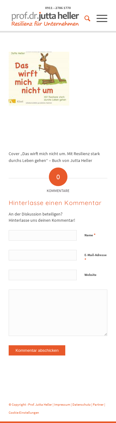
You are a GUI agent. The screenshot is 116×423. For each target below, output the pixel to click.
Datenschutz (81, 404)
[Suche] (84, 18)
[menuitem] (84, 18)
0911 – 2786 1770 (58, 8)
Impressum (62, 404)
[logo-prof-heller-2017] (48, 18)
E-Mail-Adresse (95, 258)
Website (90, 275)
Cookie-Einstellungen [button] (24, 412)
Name (90, 235)
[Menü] (98, 18)
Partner (98, 404)
